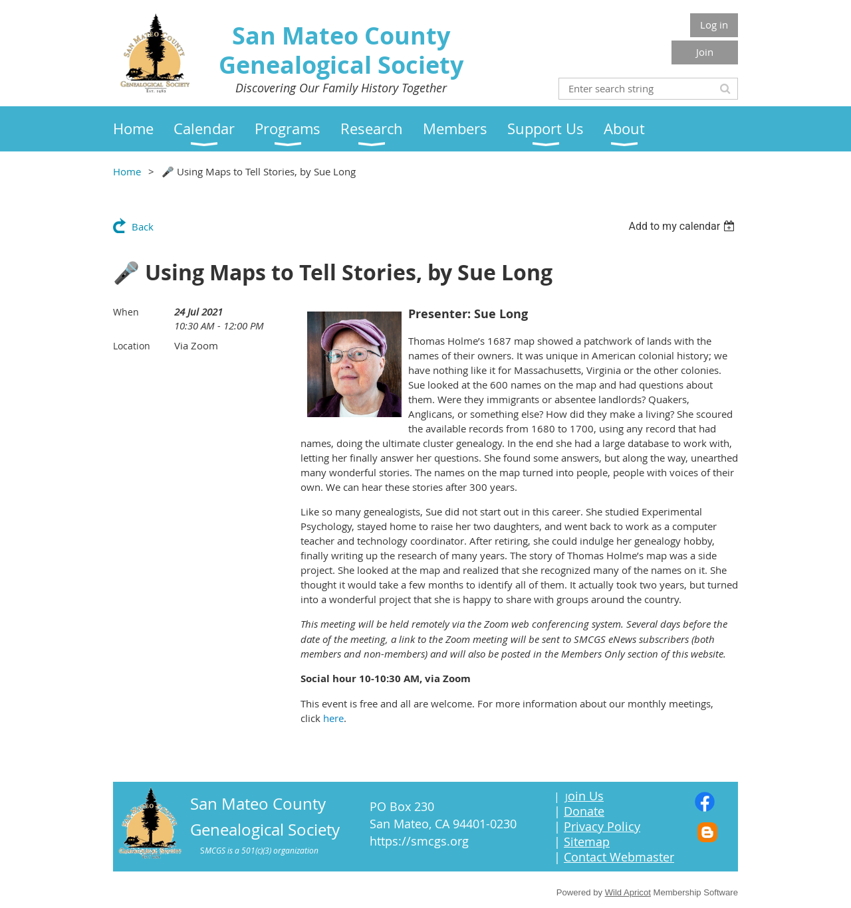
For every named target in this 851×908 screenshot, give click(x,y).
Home (127, 171)
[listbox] (683, 226)
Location (131, 345)
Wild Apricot (628, 892)
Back (143, 226)
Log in (714, 24)
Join (704, 51)
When (126, 312)
